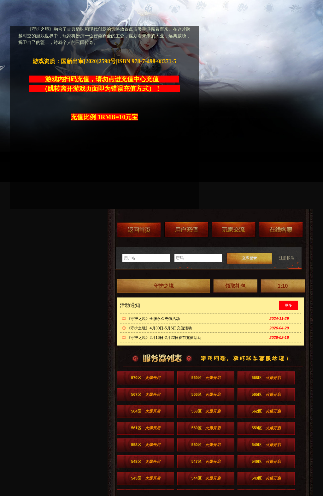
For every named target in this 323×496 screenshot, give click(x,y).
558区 (145, 445)
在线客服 (281, 229)
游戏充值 (186, 229)
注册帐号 (286, 258)
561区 (145, 428)
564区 (145, 411)
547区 (205, 461)
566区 (205, 394)
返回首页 (139, 229)
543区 (266, 478)
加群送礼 (234, 229)
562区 (266, 411)
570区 (145, 378)
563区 (205, 411)
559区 (266, 428)
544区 (205, 478)
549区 (266, 445)
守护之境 (164, 286)
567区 (145, 394)
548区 (145, 461)
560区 (205, 428)
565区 (266, 394)
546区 (266, 461)
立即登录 (249, 258)
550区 (205, 445)
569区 (205, 378)
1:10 (283, 286)
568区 (266, 378)
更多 (288, 305)
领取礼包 (235, 286)
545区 (145, 478)
